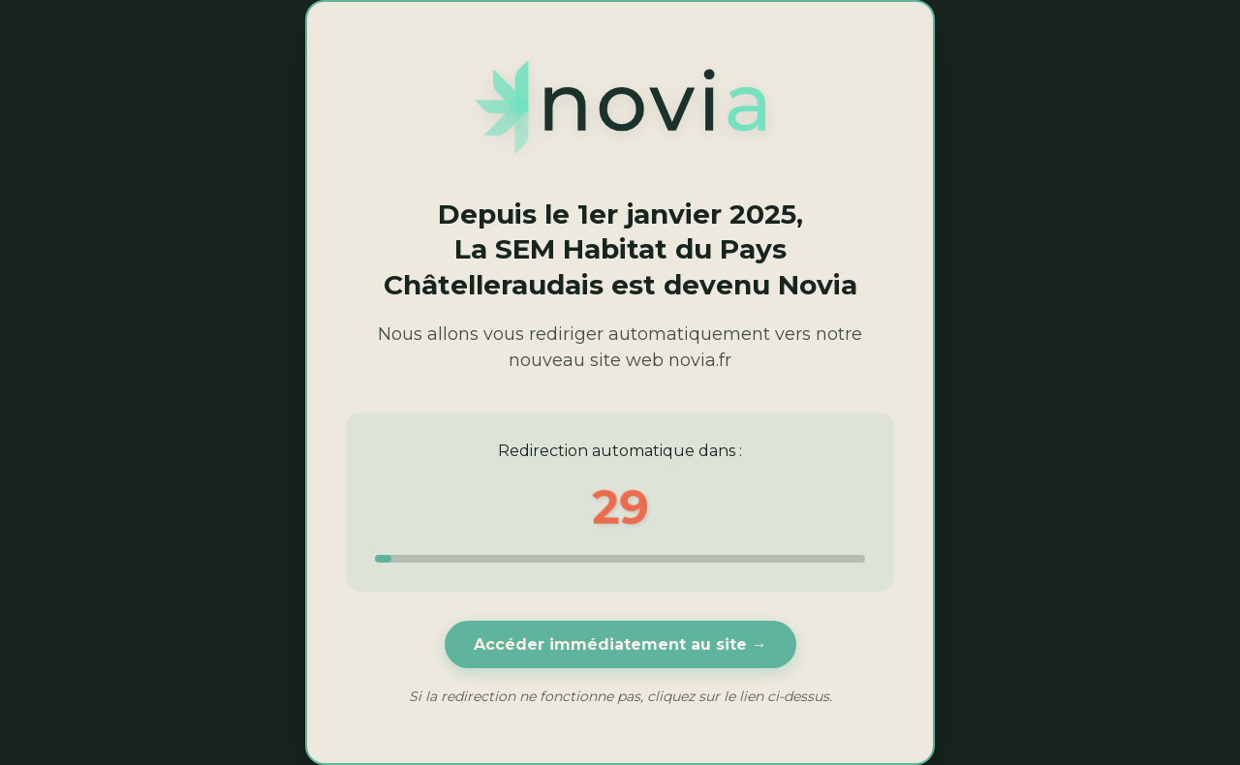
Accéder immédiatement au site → (620, 644)
